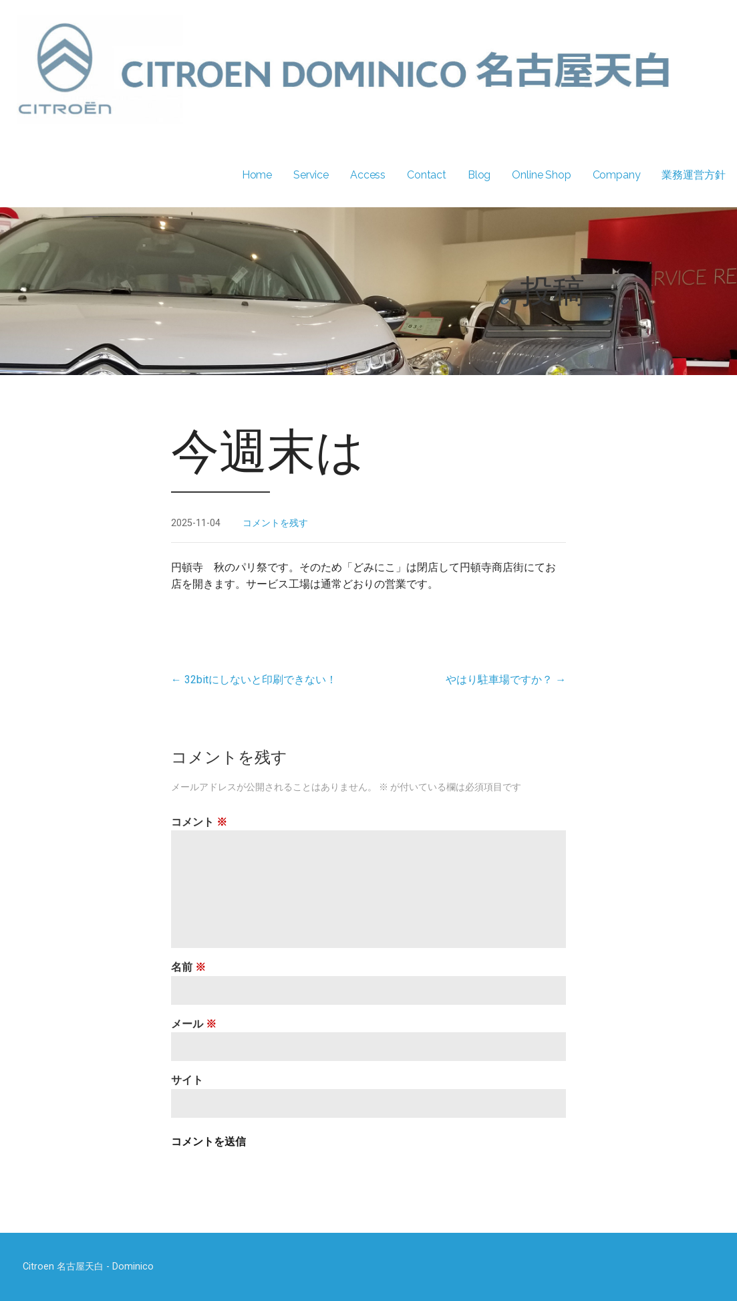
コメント (199, 822)
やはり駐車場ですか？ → (506, 679)
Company (617, 174)
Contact (426, 174)
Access (368, 174)
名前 (188, 967)
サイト (187, 1080)
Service (311, 174)
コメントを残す (275, 523)
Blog (479, 174)
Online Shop (541, 174)
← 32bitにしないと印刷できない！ (254, 679)
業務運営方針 (693, 174)
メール (193, 1024)
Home (257, 174)
